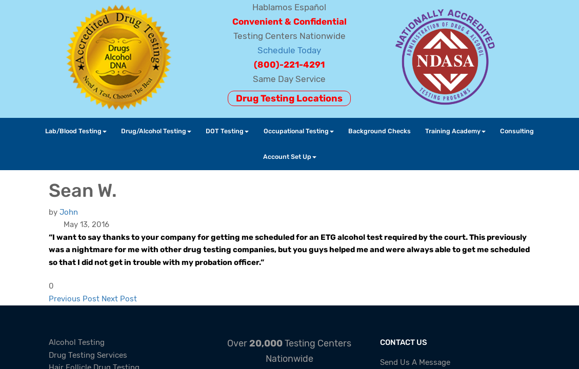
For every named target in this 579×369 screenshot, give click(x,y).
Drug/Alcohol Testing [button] (156, 131)
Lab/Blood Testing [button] (76, 131)
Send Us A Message (415, 362)
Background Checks (379, 131)
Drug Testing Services (88, 355)
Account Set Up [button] (289, 156)
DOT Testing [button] (227, 131)
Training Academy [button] (455, 131)
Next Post (119, 298)
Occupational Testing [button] (299, 131)
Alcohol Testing (77, 342)
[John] (68, 212)
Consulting (517, 131)
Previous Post (74, 298)
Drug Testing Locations (289, 98)
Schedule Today (289, 50)
